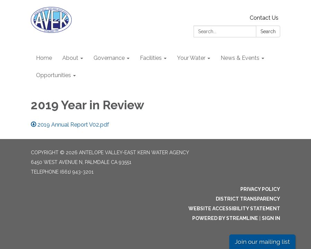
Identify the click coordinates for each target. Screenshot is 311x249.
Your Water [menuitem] (191, 58)
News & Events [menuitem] (240, 58)
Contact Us (264, 18)
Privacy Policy (260, 189)
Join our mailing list (262, 241)
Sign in (271, 218)
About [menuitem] (70, 58)
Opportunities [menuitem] (53, 75)
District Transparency (248, 199)
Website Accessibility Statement (234, 208)
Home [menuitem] (44, 58)
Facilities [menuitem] (151, 58)
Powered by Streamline (225, 218)
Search (268, 31)
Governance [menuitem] (109, 58)
